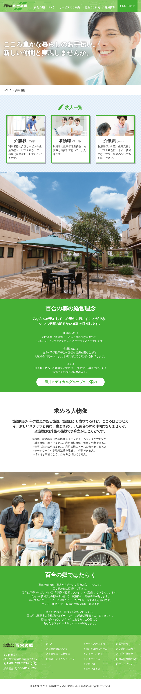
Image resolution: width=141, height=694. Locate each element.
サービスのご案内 (69, 7)
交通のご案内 (92, 7)
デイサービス (93, 659)
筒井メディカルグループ (61, 659)
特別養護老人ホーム (96, 649)
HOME (7, 90)
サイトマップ (125, 664)
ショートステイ (94, 654)
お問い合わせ (127, 5)
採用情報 (110, 7)
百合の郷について (44, 7)
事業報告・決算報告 (59, 654)
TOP (50, 644)
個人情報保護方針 (128, 659)
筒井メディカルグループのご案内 (70, 382)
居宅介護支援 (93, 669)
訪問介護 (90, 664)
